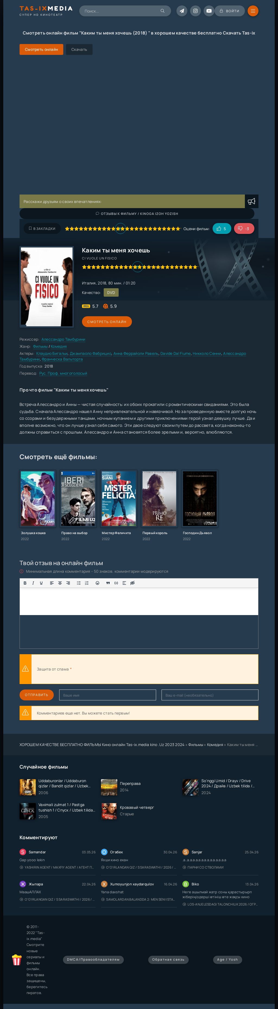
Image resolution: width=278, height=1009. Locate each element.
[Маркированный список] (79, 583)
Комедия (59, 346)
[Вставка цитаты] (108, 583)
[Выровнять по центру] (60, 583)
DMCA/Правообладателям (93, 959)
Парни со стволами (203, 867)
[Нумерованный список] (87, 583)
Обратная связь (168, 959)
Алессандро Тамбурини (64, 339)
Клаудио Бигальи (52, 353)
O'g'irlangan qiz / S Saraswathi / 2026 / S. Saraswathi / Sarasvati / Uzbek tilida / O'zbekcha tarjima (139, 867)
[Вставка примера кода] (116, 583)
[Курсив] (33, 583)
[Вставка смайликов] (97, 583)
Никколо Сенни (207, 353)
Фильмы (40, 346)
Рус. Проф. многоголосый (63, 373)
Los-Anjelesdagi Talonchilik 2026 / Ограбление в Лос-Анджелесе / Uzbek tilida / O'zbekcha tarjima (220, 904)
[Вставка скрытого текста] (132, 583)
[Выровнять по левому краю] (52, 583)
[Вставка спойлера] (124, 583)
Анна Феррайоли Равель (136, 353)
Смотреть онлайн (107, 321)
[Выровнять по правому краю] (68, 583)
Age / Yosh (227, 959)
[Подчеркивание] (41, 583)
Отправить (36, 694)
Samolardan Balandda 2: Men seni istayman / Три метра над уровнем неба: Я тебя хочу (139, 899)
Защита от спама (53, 669)
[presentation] (132, 669)
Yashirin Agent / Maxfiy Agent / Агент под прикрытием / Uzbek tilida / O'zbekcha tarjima (58, 867)
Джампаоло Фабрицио (90, 353)
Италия (89, 283)
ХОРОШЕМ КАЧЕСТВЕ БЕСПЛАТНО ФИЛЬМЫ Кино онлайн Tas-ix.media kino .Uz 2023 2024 (102, 744)
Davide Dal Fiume (175, 353)
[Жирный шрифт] (25, 583)
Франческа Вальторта (62, 359)
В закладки (42, 228)
